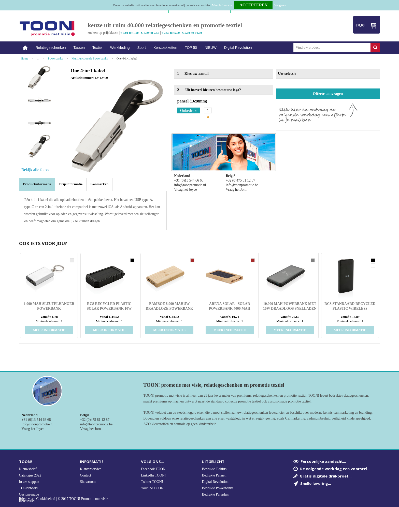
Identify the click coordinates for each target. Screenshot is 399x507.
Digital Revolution (238, 48)
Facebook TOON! (154, 469)
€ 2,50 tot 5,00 (171, 33)
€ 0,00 (360, 25)
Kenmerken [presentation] (99, 184)
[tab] (37, 184)
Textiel (97, 48)
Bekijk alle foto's (35, 170)
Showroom (87, 482)
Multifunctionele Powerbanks (90, 58)
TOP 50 (191, 48)
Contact (85, 475)
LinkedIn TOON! (153, 475)
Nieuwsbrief (28, 469)
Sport (141, 48)
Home (25, 48)
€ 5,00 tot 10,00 (192, 33)
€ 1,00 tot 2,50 (150, 33)
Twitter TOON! (152, 482)
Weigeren (280, 5)
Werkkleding (120, 48)
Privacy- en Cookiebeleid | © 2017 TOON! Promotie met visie (63, 499)
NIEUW (211, 48)
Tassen (79, 48)
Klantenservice (90, 469)
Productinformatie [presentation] (37, 184)
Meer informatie (222, 5)
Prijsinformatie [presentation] (70, 184)
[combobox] (331, 47)
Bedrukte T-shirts (214, 469)
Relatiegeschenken (51, 48)
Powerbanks (55, 58)
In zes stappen (29, 482)
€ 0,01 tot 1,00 (130, 33)
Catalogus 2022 (30, 475)
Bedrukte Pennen (214, 475)
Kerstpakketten (165, 48)
